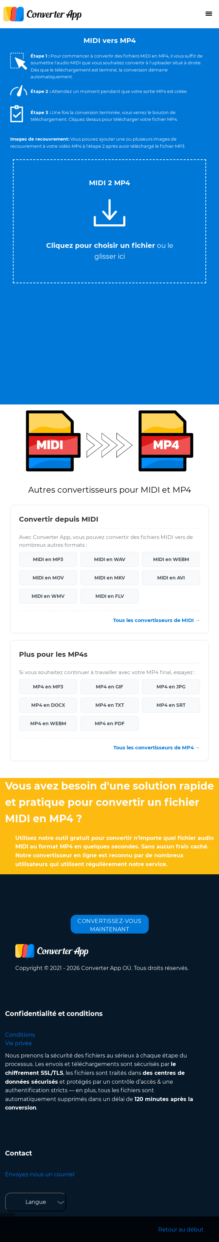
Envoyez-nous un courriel (39, 1174)
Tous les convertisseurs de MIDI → (156, 620)
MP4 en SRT (171, 705)
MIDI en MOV (48, 577)
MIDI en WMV (48, 596)
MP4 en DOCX (48, 705)
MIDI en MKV (109, 577)
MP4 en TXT (109, 705)
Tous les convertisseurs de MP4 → (156, 748)
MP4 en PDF (110, 723)
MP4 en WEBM (48, 723)
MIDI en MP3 (48, 559)
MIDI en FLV (109, 596)
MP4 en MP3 (48, 686)
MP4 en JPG (171, 686)
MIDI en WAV (109, 559)
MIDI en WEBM (171, 559)
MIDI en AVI (171, 577)
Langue (35, 1202)
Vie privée (18, 1043)
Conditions (20, 1035)
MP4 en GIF (109, 686)
